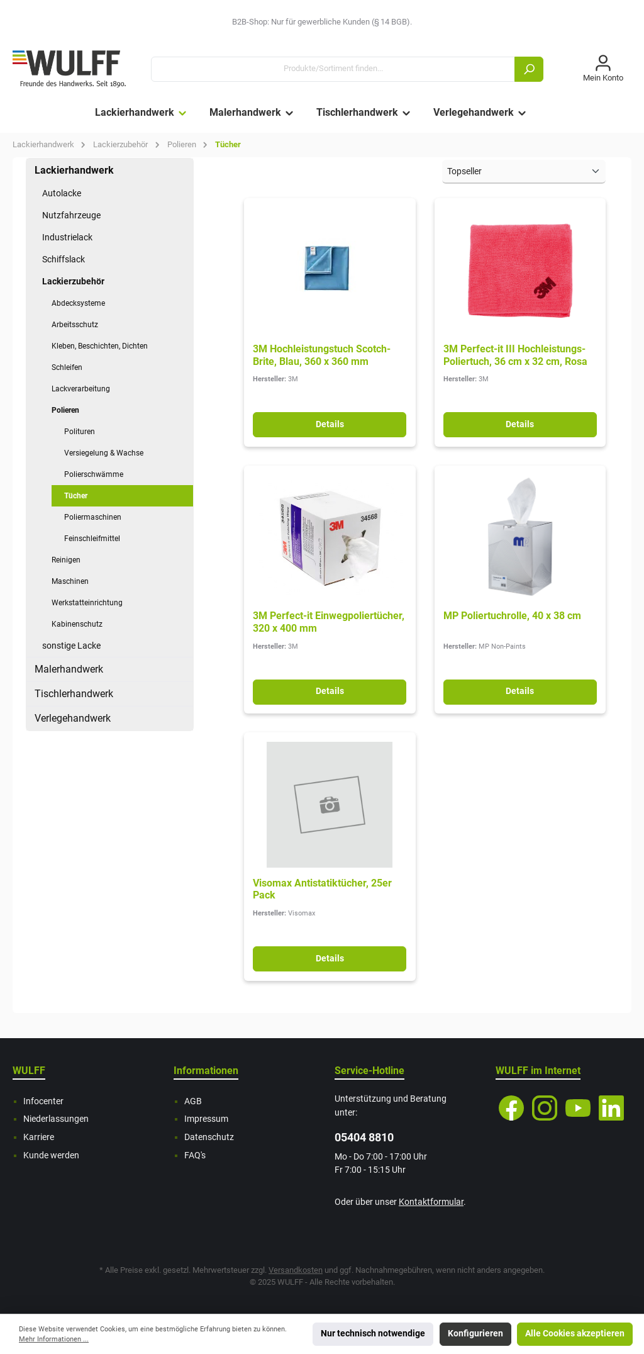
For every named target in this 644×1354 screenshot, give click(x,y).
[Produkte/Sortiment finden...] (333, 69)
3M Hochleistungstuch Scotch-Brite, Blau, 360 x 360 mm (322, 355)
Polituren (79, 431)
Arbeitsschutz (75, 324)
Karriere (38, 1137)
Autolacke (61, 193)
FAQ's (195, 1155)
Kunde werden (51, 1155)
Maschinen (70, 581)
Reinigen (66, 560)
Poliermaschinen (92, 517)
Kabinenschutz (77, 624)
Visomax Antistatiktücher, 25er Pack (322, 889)
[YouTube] (578, 1108)
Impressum (206, 1119)
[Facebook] (511, 1108)
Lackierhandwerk (74, 170)
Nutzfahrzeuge (71, 215)
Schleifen (67, 367)
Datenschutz (209, 1137)
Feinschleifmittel (92, 538)
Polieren (65, 410)
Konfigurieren (475, 1333)
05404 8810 (364, 1137)
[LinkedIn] (611, 1108)
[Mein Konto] (603, 69)
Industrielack (67, 237)
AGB (193, 1101)
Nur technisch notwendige (373, 1333)
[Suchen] (528, 69)
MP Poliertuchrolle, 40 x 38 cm (512, 616)
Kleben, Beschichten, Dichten (100, 346)
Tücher (75, 495)
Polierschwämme (93, 474)
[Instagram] (544, 1108)
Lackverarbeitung (81, 388)
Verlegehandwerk (73, 718)
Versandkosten (296, 1270)
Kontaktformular (431, 1202)
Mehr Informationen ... (54, 1339)
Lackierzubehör (73, 281)
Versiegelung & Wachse (103, 453)
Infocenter (43, 1101)
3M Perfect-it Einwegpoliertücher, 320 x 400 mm (328, 622)
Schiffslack (63, 259)
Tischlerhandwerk (74, 694)
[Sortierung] (524, 172)
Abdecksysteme (78, 303)
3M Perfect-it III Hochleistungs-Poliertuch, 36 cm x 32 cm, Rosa (515, 355)
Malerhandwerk (69, 669)
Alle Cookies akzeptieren (575, 1333)
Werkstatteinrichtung (87, 602)
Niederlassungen (56, 1119)
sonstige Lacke (71, 646)
